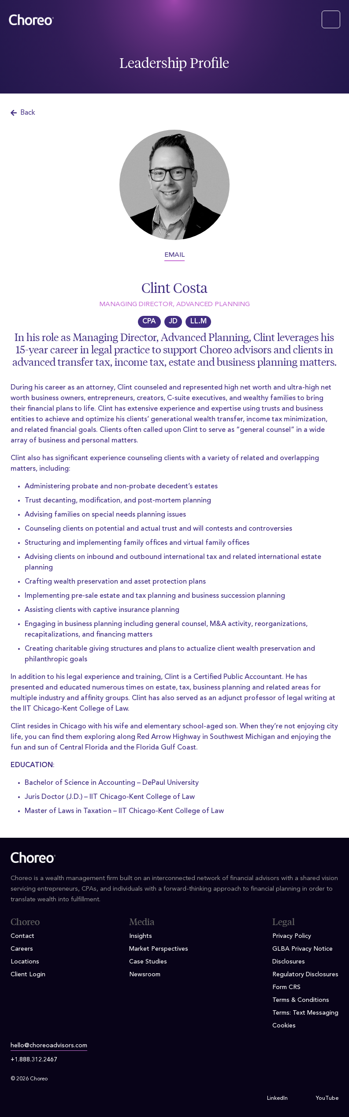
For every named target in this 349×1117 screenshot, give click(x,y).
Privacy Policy (291, 936)
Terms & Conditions (300, 1000)
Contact (22, 936)
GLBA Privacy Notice (302, 949)
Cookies (284, 1026)
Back (23, 112)
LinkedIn (277, 1098)
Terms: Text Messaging (305, 1013)
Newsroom (144, 974)
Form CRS (286, 987)
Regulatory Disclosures (305, 974)
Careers (22, 949)
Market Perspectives (158, 949)
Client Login (28, 974)
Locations (25, 962)
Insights (140, 936)
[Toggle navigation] (331, 19)
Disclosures (288, 962)
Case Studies (148, 962)
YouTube (327, 1098)
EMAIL (174, 255)
